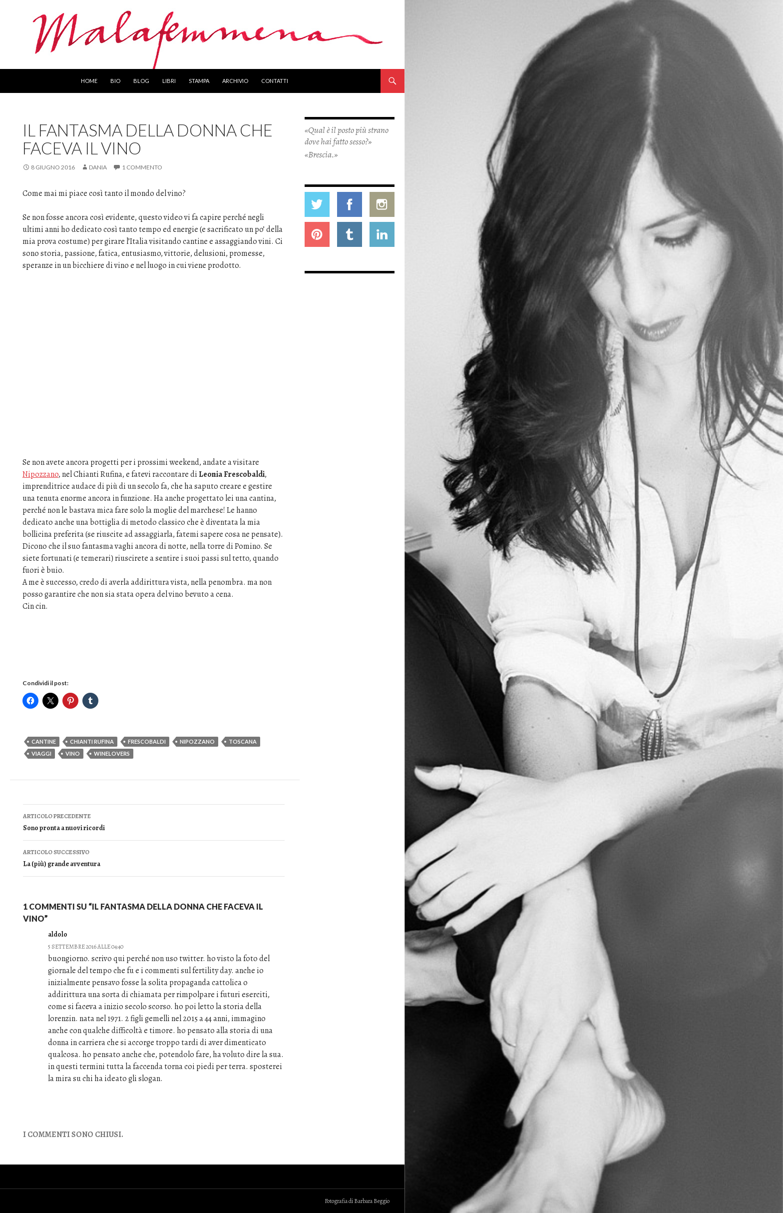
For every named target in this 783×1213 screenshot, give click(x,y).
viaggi (41, 753)
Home (89, 80)
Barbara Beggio (372, 1201)
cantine (43, 741)
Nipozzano (40, 474)
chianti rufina (92, 741)
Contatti (274, 80)
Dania (98, 167)
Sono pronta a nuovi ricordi (154, 821)
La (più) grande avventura (154, 857)
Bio (115, 80)
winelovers (112, 753)
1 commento (142, 167)
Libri (169, 80)
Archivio (235, 80)
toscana (243, 741)
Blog (141, 80)
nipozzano (197, 741)
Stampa (199, 80)
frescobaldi (147, 741)
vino (72, 753)
